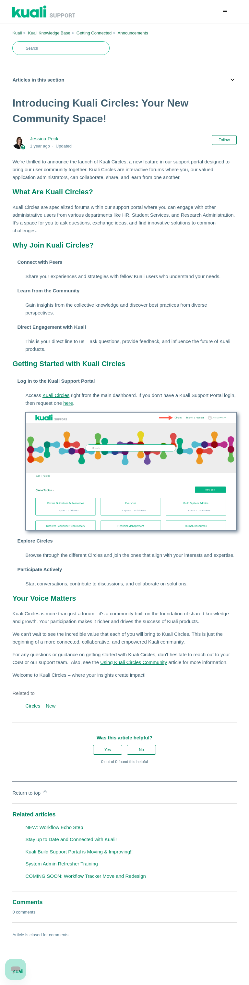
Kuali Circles (55, 395)
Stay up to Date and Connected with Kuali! (71, 839)
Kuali (17, 33)
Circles (32, 706)
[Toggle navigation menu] (225, 11)
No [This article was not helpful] (141, 750)
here (68, 403)
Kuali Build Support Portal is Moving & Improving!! (79, 851)
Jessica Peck (44, 138)
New (50, 706)
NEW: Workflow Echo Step (54, 827)
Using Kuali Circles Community (133, 662)
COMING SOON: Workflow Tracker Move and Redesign (85, 876)
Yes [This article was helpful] (107, 750)
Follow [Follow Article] (224, 140)
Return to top (30, 792)
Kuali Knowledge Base (49, 33)
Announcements (133, 33)
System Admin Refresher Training (61, 863)
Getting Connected (94, 33)
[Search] (61, 48)
